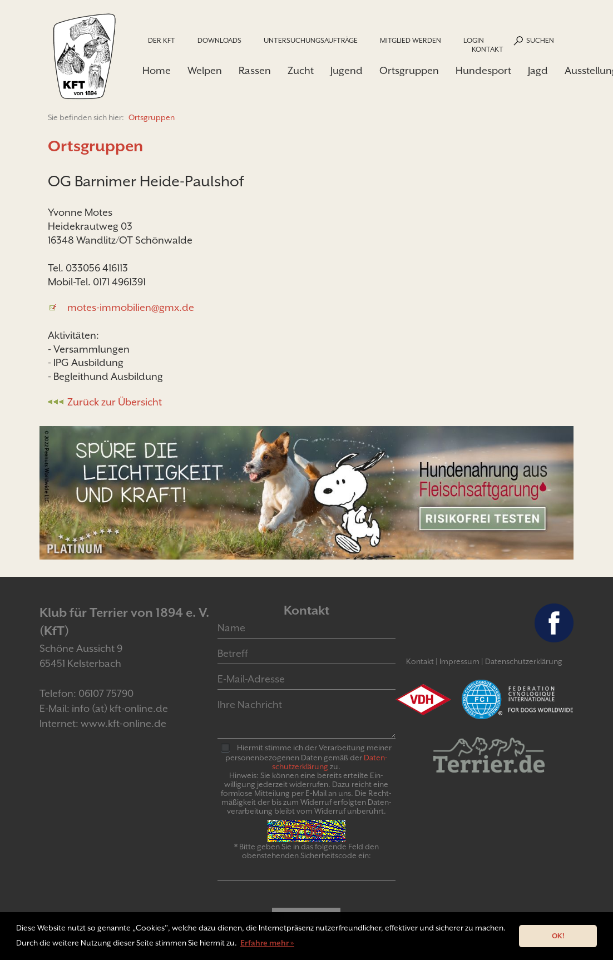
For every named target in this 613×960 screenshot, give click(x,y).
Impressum (459, 661)
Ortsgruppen (409, 70)
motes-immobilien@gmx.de (130, 307)
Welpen (204, 70)
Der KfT (161, 40)
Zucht (301, 70)
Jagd (538, 70)
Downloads (219, 40)
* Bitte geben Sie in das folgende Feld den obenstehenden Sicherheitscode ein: (306, 851)
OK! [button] (558, 936)
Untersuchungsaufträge (311, 40)
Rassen (255, 70)
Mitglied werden (410, 40)
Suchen (540, 40)
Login (473, 40)
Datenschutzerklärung (523, 661)
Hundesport (483, 70)
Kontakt (487, 49)
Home (156, 70)
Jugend (346, 70)
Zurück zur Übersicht (114, 402)
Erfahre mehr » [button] (267, 942)
